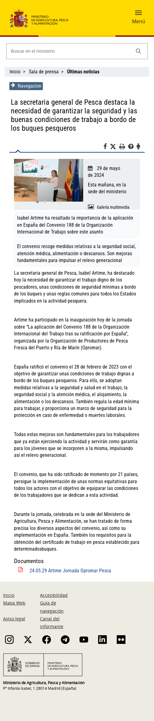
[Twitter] (114, 147)
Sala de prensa (44, 72)
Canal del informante (51, 622)
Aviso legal (14, 619)
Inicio (15, 72)
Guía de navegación (52, 607)
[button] (138, 14)
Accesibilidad (54, 595)
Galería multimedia (113, 207)
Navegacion (26, 86)
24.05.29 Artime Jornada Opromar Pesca (70, 571)
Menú (138, 21)
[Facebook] (106, 147)
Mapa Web (14, 603)
